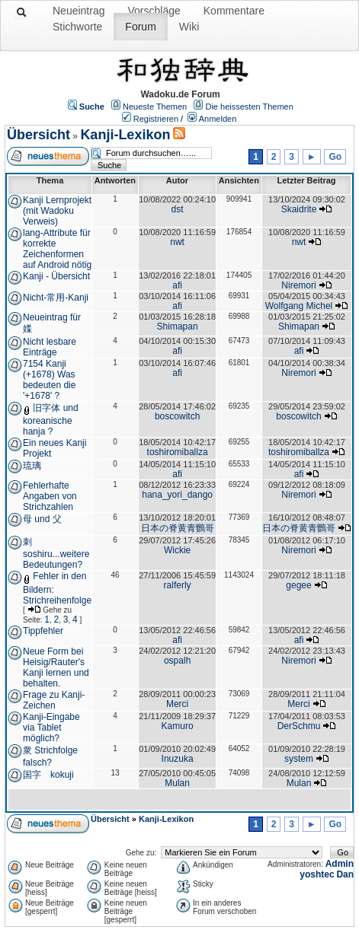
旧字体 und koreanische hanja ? (51, 420)
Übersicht (38, 134)
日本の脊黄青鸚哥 (177, 528)
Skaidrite (299, 209)
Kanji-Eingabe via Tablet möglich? (51, 728)
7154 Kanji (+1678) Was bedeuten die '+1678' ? (49, 379)
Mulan (177, 783)
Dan (345, 874)
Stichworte (77, 27)
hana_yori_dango (177, 494)
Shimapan (177, 326)
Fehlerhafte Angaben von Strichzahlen (50, 496)
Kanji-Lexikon (125, 134)
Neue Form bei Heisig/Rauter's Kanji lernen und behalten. (56, 667)
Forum (140, 27)
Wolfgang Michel (299, 306)
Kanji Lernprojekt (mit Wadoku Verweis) (57, 211)
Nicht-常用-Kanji (55, 297)
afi (177, 285)
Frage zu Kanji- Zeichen (54, 700)
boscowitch (177, 416)
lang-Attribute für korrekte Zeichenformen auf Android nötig (57, 249)
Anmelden (218, 118)
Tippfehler (43, 631)
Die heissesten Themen (249, 106)
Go (335, 156)
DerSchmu (299, 726)
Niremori (298, 285)
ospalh (177, 660)
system (298, 758)
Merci (177, 704)
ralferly (177, 585)
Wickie (177, 550)
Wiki (189, 27)
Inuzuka (178, 758)
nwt (177, 242)
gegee (298, 585)
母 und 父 (42, 519)
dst (177, 209)
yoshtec (317, 874)
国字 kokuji (48, 774)
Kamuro (178, 726)
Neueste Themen (155, 106)
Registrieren (155, 118)
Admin (339, 863)
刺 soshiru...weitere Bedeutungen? (56, 553)
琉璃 (32, 465)
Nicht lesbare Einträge (49, 347)
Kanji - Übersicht (56, 276)
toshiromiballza (177, 452)
